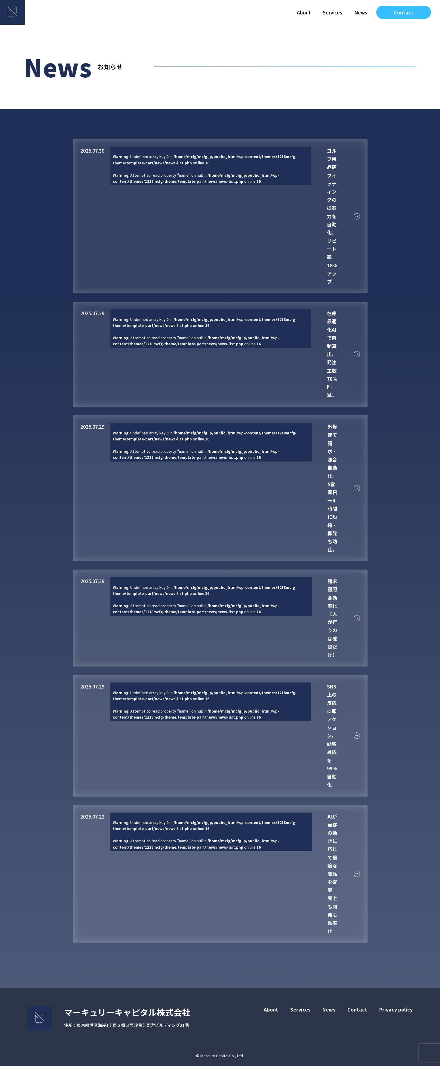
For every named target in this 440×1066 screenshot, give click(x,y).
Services (332, 12)
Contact (404, 12)
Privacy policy (396, 1009)
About (304, 12)
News (360, 12)
